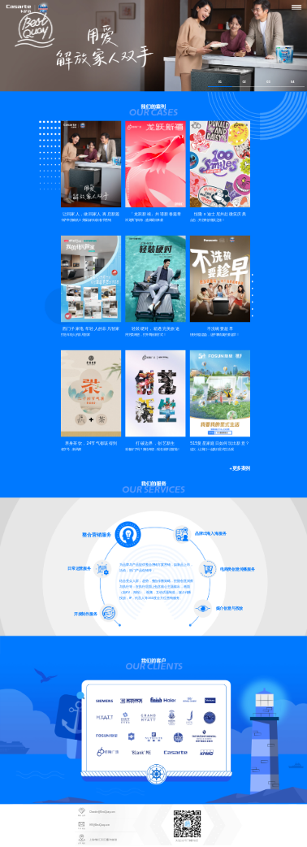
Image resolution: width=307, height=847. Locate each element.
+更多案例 (239, 468)
